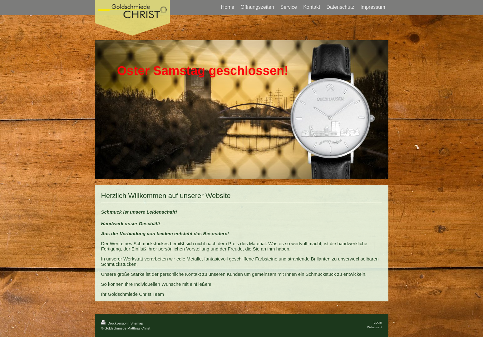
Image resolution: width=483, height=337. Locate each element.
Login (378, 322)
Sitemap (137, 323)
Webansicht (374, 327)
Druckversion (115, 323)
